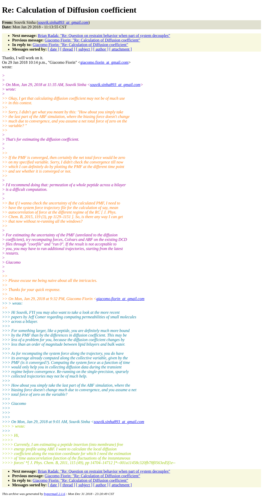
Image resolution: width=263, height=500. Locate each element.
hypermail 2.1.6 (54, 494)
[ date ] (53, 49)
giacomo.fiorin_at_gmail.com (104, 62)
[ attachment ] (120, 49)
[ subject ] (84, 49)
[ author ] (100, 49)
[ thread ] (67, 49)
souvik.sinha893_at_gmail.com (115, 84)
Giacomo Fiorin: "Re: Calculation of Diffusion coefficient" (92, 40)
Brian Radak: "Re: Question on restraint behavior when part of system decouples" (104, 35)
